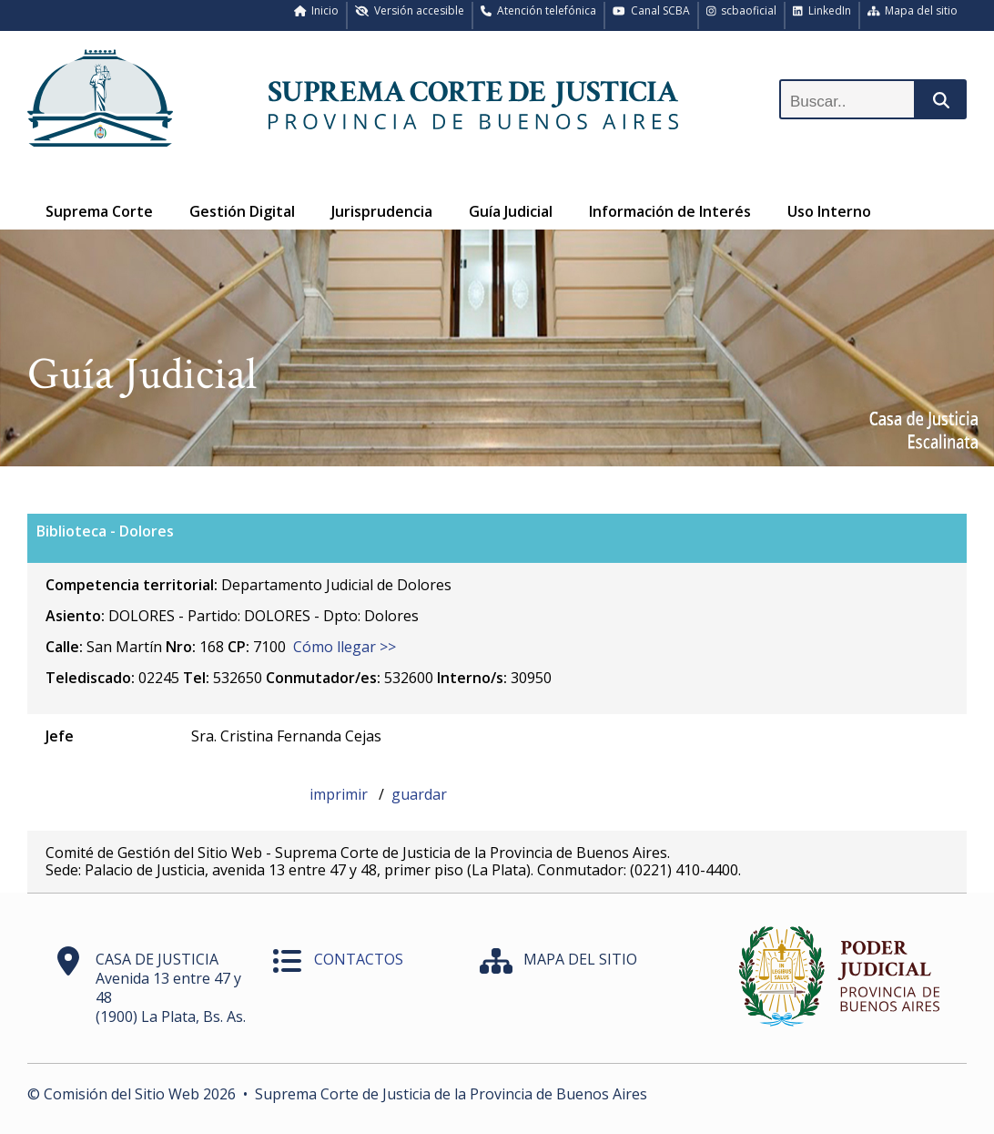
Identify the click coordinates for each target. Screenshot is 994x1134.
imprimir (340, 794)
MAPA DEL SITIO (580, 959)
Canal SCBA (651, 10)
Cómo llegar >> (344, 647)
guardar (419, 794)
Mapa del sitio (912, 10)
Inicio (317, 10)
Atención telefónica (538, 10)
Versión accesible (409, 10)
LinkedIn (822, 10)
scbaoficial (741, 10)
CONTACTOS (358, 959)
